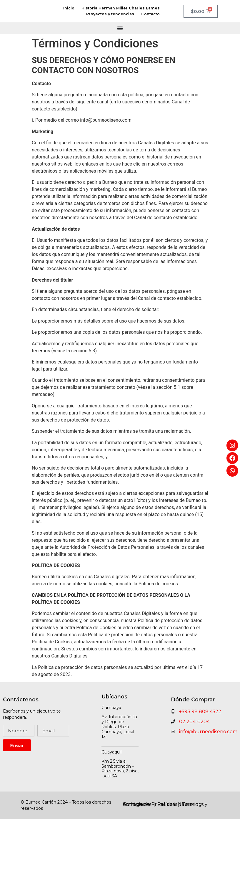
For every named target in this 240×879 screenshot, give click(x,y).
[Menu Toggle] (120, 28)
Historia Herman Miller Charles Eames (120, 8)
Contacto (150, 14)
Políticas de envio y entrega (162, 804)
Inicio (68, 8)
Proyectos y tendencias (110, 14)
